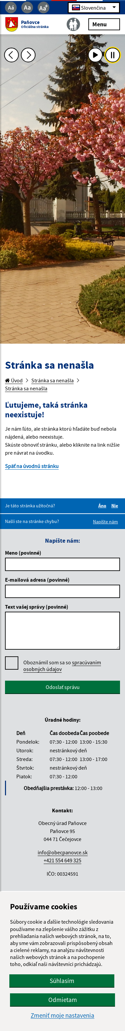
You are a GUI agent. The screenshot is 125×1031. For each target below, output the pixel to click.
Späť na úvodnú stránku (32, 466)
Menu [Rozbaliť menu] (104, 24)
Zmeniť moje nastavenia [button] (62, 1015)
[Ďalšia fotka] (28, 55)
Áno (103, 506)
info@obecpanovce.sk (63, 852)
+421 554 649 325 (62, 860)
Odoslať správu (63, 687)
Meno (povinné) (23, 552)
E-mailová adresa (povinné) (37, 579)
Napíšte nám (105, 522)
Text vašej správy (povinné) (36, 606)
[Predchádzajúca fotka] (11, 55)
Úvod (14, 380)
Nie (115, 506)
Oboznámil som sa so (62, 666)
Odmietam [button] (62, 1000)
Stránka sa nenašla (52, 380)
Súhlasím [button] (62, 981)
